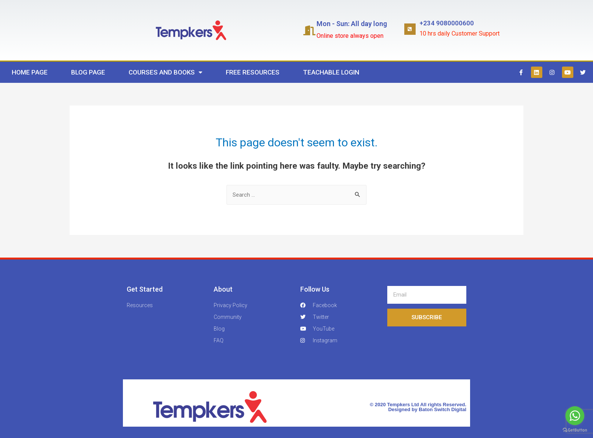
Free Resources (252, 72)
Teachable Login (331, 72)
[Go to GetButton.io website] (575, 430)
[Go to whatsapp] (574, 415)
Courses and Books (165, 72)
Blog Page (88, 72)
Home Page (30, 72)
